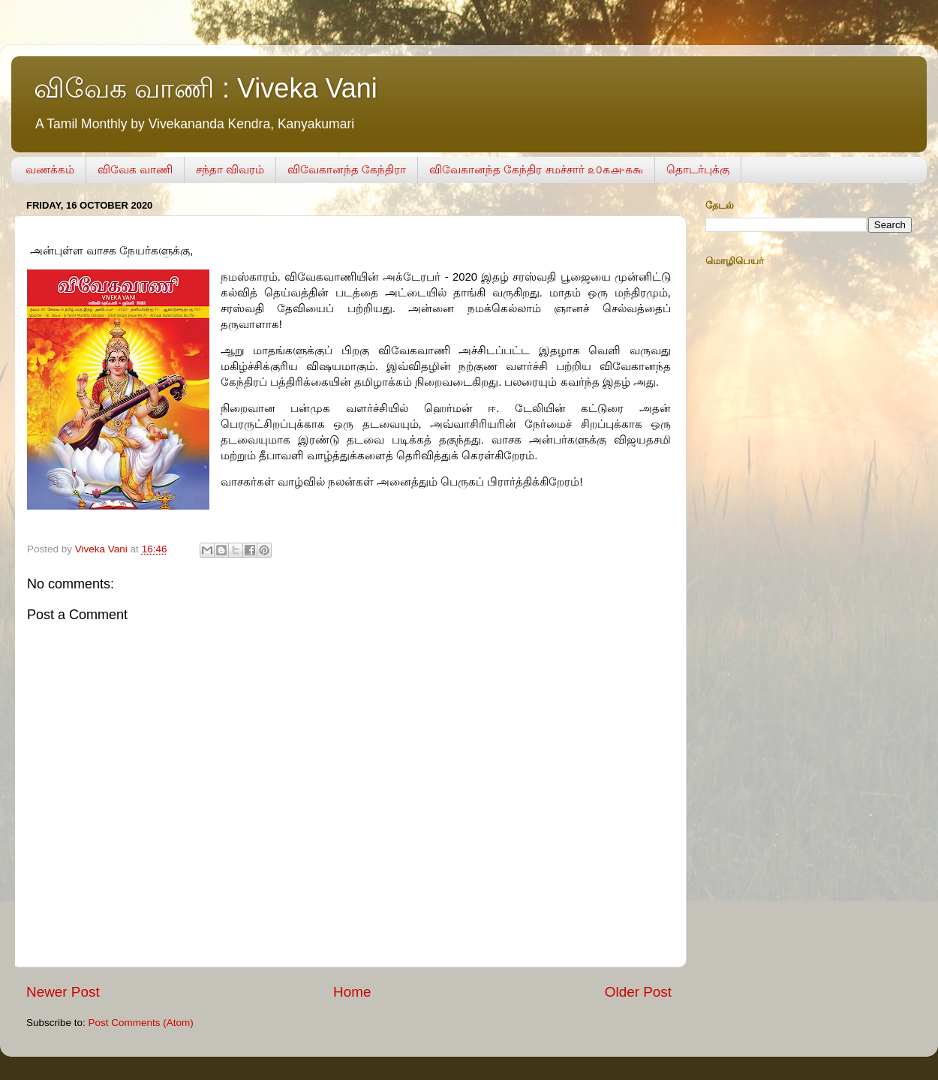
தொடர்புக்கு (697, 169)
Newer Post (63, 992)
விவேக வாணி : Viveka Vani (205, 88)
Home (352, 992)
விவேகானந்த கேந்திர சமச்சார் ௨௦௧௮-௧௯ (536, 169)
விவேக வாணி (135, 169)
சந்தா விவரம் (230, 169)
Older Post (638, 992)
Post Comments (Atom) (141, 1022)
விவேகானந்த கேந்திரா (346, 169)
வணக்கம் (50, 169)
